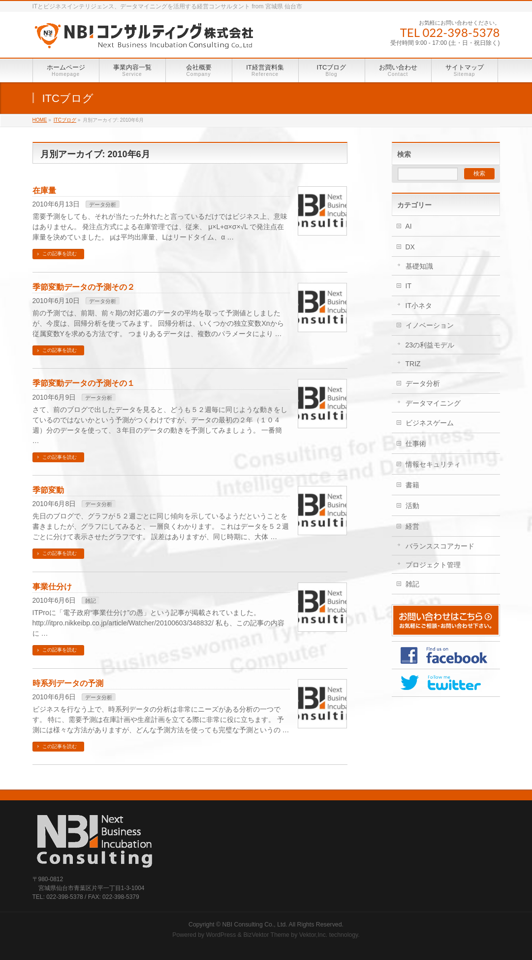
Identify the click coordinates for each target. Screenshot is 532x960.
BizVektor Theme (266, 934)
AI (409, 226)
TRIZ (413, 364)
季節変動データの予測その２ (83, 287)
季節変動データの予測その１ (83, 383)
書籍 (412, 485)
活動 (412, 506)
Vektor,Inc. (313, 934)
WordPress (221, 934)
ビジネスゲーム (430, 423)
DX (410, 247)
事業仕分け (52, 587)
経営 (412, 526)
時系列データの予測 (67, 683)
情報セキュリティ (433, 464)
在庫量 (44, 190)
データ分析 (102, 204)
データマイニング (433, 403)
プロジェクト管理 (433, 565)
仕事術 (416, 443)
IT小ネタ (419, 305)
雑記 (90, 601)
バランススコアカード (440, 546)
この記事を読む (59, 253)
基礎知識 (419, 266)
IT (408, 286)
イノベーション (430, 325)
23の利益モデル (430, 345)
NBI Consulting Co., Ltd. (254, 924)
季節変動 (48, 490)
